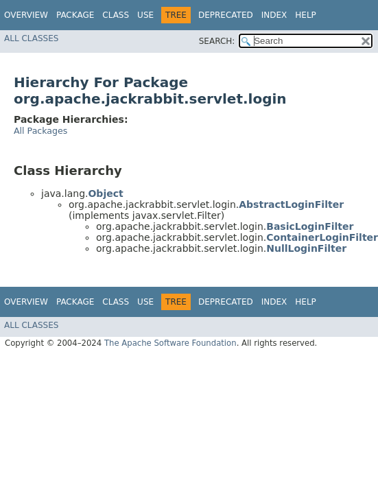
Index (274, 15)
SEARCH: (217, 41)
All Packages (40, 131)
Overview (26, 15)
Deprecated (225, 15)
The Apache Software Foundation (170, 343)
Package (75, 15)
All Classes (31, 38)
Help (305, 15)
